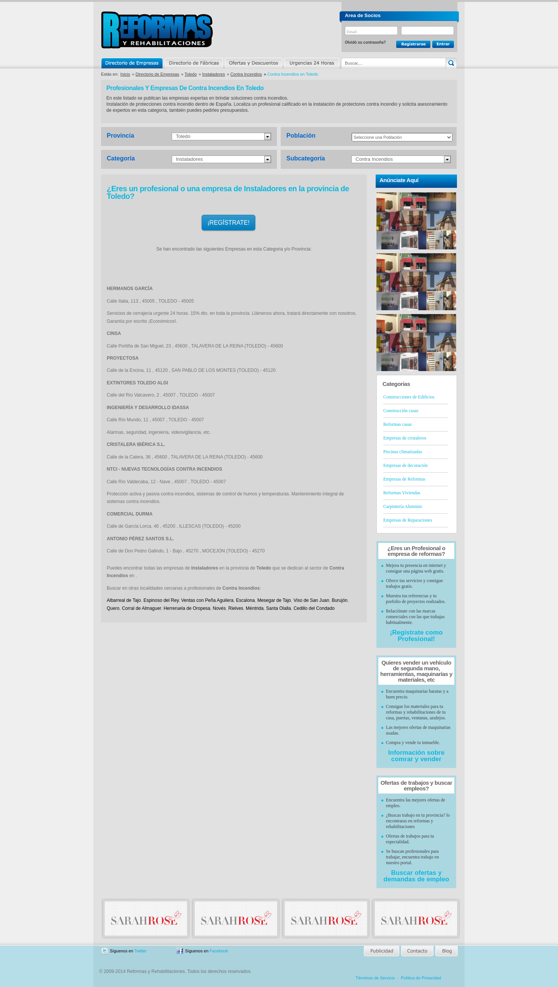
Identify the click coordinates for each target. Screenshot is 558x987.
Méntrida (255, 608)
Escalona (245, 600)
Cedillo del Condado (314, 608)
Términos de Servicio (375, 978)
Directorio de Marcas (194, 63)
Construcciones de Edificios (409, 397)
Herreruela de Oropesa (187, 608)
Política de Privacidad (421, 978)
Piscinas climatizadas (402, 451)
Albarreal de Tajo (124, 600)
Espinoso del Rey (161, 600)
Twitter (140, 951)
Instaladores (213, 74)
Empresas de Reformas (404, 479)
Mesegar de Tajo (274, 600)
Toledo (191, 74)
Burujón (339, 600)
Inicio (125, 74)
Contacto (417, 951)
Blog (446, 951)
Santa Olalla (278, 608)
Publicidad (382, 951)
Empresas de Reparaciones (407, 520)
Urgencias (311, 63)
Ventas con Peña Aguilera (207, 600)
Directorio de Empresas (132, 63)
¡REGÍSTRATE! (228, 222)
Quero (113, 608)
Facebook (219, 951)
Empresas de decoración (405, 465)
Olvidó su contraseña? (365, 42)
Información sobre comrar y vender (416, 756)
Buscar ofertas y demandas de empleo (416, 876)
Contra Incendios (246, 74)
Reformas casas (397, 424)
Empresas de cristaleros (404, 438)
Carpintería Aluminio (402, 506)
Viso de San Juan (311, 600)
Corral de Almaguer (141, 608)
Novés (219, 608)
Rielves (235, 608)
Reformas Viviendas (401, 492)
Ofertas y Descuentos (253, 63)
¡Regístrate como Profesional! (416, 636)
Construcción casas (400, 410)
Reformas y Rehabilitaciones (157, 29)
